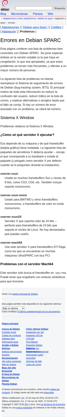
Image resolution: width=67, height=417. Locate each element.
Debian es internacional (37, 351)
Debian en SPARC (45, 18)
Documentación (10, 358)
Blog (3, 13)
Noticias (6, 348)
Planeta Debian (9, 384)
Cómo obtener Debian (37, 329)
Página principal (10, 323)
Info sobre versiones (11, 361)
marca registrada (24, 407)
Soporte (30, 348)
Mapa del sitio (9, 368)
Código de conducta (11, 335)
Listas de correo (33, 364)
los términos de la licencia (53, 404)
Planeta (38, 13)
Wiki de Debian (9, 364)
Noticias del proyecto (12, 351)
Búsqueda (7, 371)
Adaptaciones (10, 27)
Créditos (56, 27)
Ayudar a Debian (10, 345)
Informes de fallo (34, 361)
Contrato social (9, 332)
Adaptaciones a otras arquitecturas (19, 18)
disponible (49, 392)
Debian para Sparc (35, 27)
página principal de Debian (25, 294)
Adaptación (9, 31)
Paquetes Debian (34, 345)
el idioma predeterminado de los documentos (38, 311)
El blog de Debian (11, 374)
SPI (26, 404)
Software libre (8, 338)
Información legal (10, 342)
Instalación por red (35, 332)
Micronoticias (19, 13)
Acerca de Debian (11, 329)
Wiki (50, 13)
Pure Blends (32, 342)
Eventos (5, 355)
